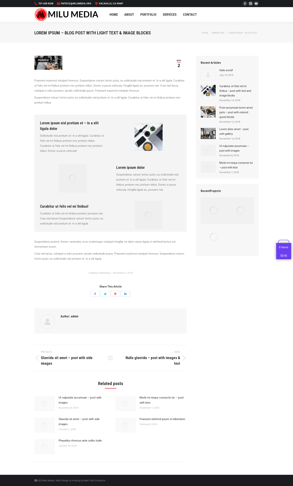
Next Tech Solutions (94, 480)
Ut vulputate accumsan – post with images (80, 400)
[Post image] (44, 403)
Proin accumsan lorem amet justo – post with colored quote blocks (236, 112)
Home (205, 33)
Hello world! (226, 70)
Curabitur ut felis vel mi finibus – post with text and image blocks (235, 91)
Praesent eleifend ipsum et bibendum (162, 419)
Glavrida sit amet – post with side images (79, 421)
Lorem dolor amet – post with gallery (234, 131)
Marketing (218, 33)
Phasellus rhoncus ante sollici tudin (80, 440)
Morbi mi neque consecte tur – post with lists (162, 400)
